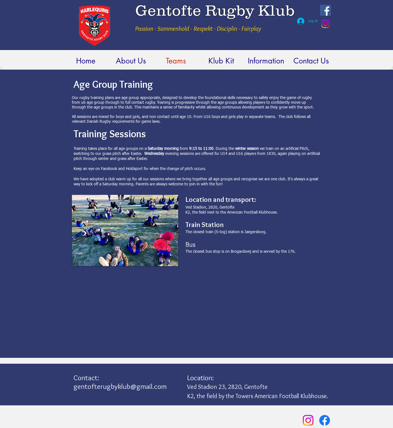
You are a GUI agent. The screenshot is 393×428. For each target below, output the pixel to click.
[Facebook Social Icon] (325, 10)
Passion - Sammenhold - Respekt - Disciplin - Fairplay (198, 28)
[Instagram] (325, 23)
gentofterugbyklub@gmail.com (120, 386)
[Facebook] (324, 420)
